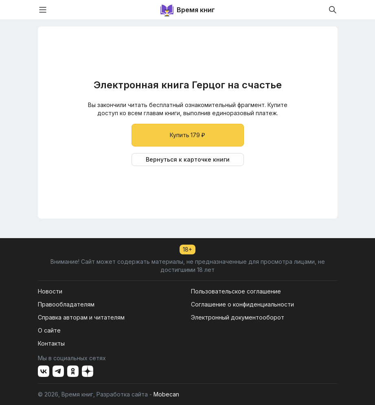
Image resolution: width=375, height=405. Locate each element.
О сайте (49, 330)
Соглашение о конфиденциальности (242, 304)
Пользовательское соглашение (236, 291)
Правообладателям (66, 304)
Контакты (51, 343)
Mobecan (166, 394)
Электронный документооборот (237, 317)
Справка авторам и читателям (81, 317)
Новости (50, 291)
